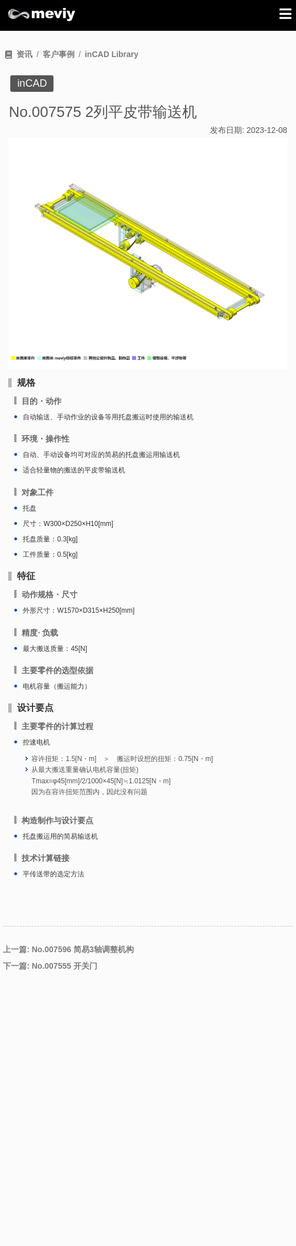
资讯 (24, 54)
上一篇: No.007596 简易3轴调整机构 (68, 949)
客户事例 (59, 54)
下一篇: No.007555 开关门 (50, 965)
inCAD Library (111, 54)
